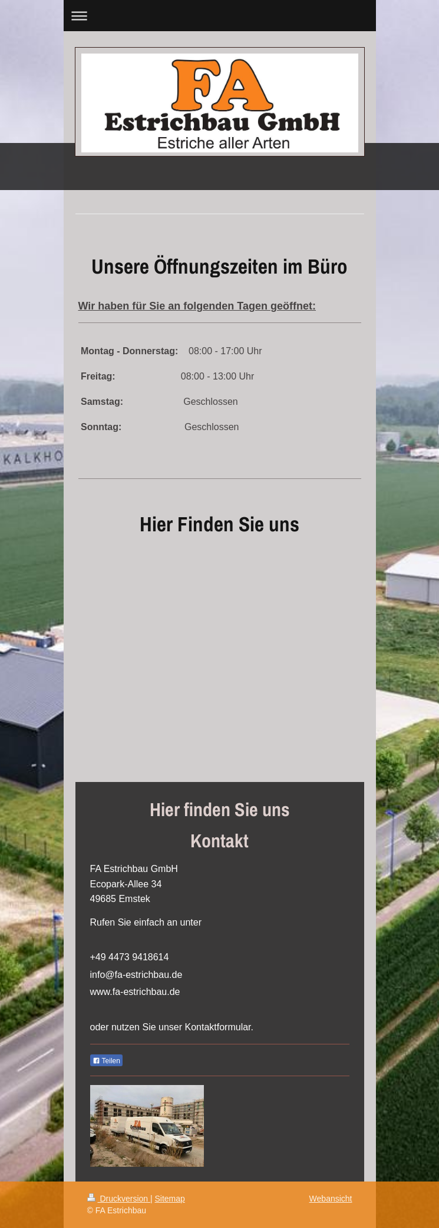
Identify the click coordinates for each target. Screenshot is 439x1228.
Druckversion (118, 1198)
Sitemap (170, 1198)
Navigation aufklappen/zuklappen (220, 15)
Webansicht (330, 1198)
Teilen (106, 1061)
